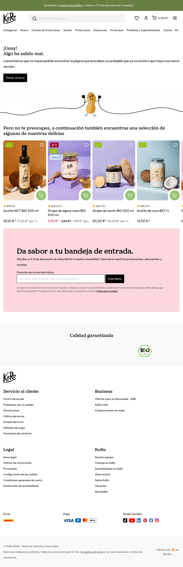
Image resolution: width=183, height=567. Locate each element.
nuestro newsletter (70, 5)
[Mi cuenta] (146, 18)
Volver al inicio (15, 78)
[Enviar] (34, 18)
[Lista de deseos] (136, 18)
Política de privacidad (106, 291)
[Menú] (175, 16)
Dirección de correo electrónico (35, 272)
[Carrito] (160, 18)
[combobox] (77, 18)
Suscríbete (115, 279)
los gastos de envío (91, 551)
